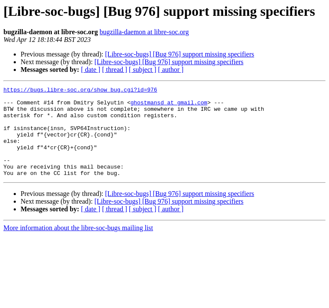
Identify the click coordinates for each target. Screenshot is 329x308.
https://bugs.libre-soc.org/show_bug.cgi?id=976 (80, 91)
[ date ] (90, 69)
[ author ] (171, 69)
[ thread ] (114, 69)
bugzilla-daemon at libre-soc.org (144, 32)
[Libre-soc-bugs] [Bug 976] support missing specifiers (179, 54)
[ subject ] (142, 69)
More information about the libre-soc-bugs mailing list (78, 245)
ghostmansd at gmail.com (168, 106)
